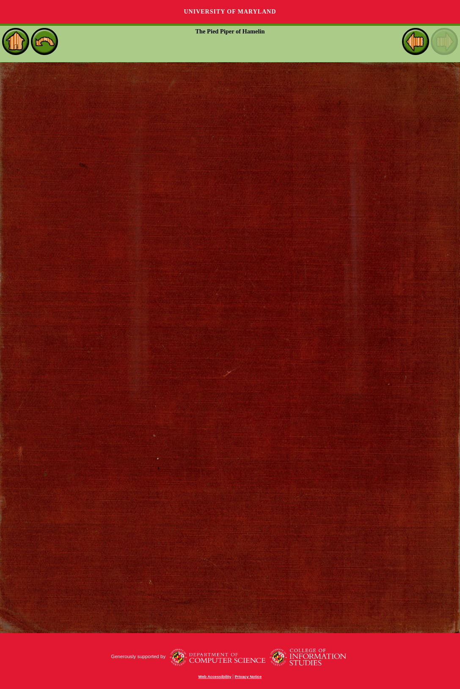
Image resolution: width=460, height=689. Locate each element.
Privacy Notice (248, 677)
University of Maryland (230, 11)
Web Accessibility (214, 677)
